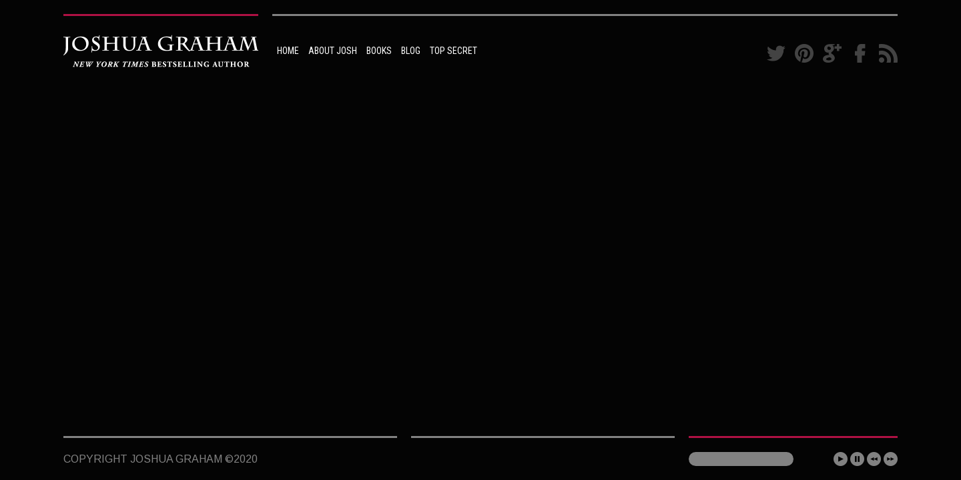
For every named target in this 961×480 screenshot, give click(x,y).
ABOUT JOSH (332, 50)
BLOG (410, 50)
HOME (288, 50)
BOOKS (379, 50)
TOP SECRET (453, 50)
